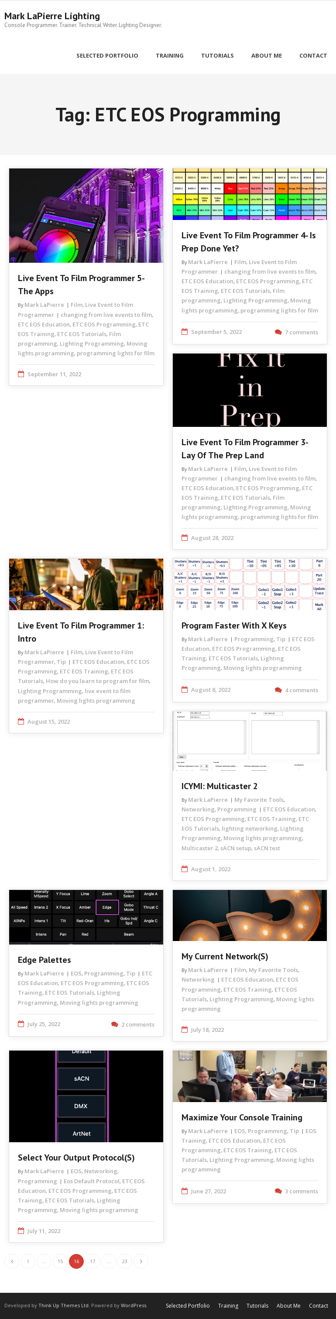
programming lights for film (115, 353)
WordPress (133, 1305)
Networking (198, 809)
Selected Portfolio (188, 1305)
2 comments (137, 1024)
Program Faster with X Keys (234, 625)
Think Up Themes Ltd (63, 1305)
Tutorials (257, 1305)
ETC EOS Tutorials (81, 333)
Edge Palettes (44, 959)
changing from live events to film (106, 314)
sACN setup (235, 848)
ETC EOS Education (44, 324)
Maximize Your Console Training (242, 1117)
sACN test (267, 848)
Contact (318, 1305)
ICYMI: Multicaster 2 (220, 786)
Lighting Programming (92, 343)
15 (60, 1261)
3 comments (301, 1191)
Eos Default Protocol (92, 1181)
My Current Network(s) (225, 956)
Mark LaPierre (44, 305)
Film (76, 305)
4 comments (301, 690)
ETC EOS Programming (104, 324)
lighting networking (250, 828)
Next (141, 1261)
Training (228, 1305)
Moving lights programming (96, 700)
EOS (76, 973)
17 (92, 1261)
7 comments (301, 332)
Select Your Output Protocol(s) (76, 1157)
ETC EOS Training (84, 671)
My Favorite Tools (259, 800)
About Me (289, 1305)
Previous (11, 1261)
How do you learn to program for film (97, 681)
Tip (61, 662)
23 (124, 1261)
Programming (254, 639)
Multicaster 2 (200, 848)
